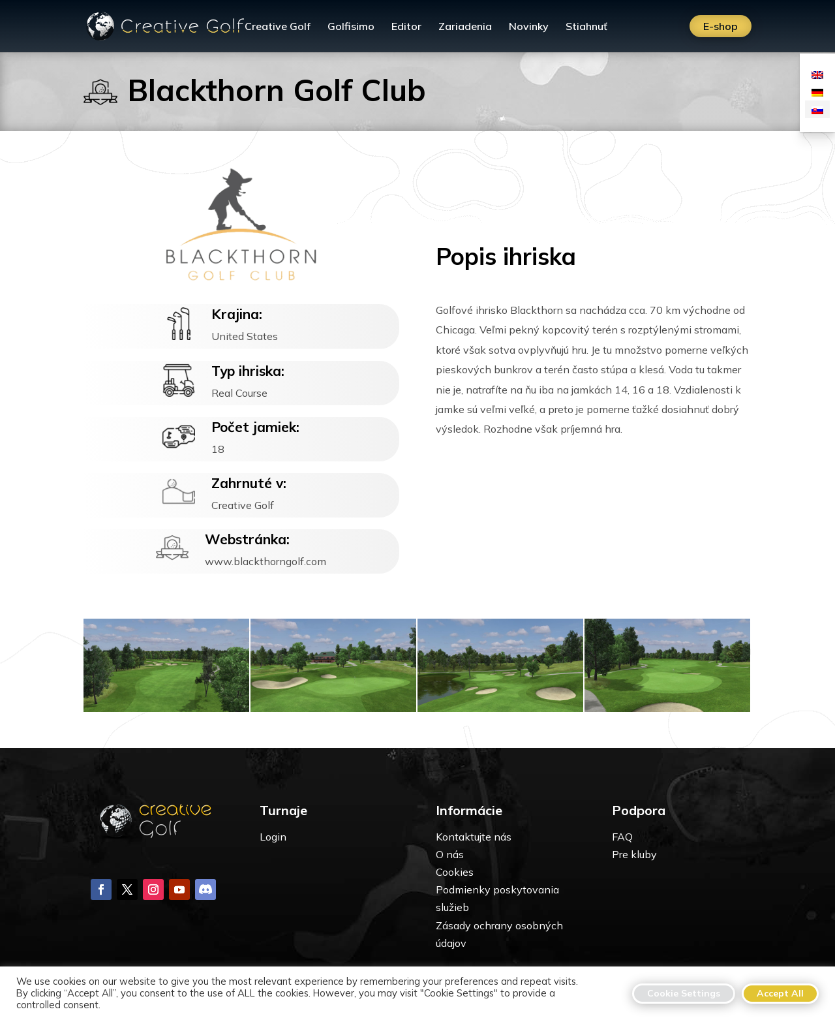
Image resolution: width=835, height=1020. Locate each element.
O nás (450, 854)
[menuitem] (817, 74)
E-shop (720, 26)
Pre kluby (634, 854)
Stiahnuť (586, 27)
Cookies (455, 871)
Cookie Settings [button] (683, 993)
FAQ (622, 836)
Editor (406, 27)
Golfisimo (350, 27)
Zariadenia (465, 27)
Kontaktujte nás (473, 836)
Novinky (529, 27)
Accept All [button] (780, 993)
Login (273, 836)
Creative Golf (278, 27)
